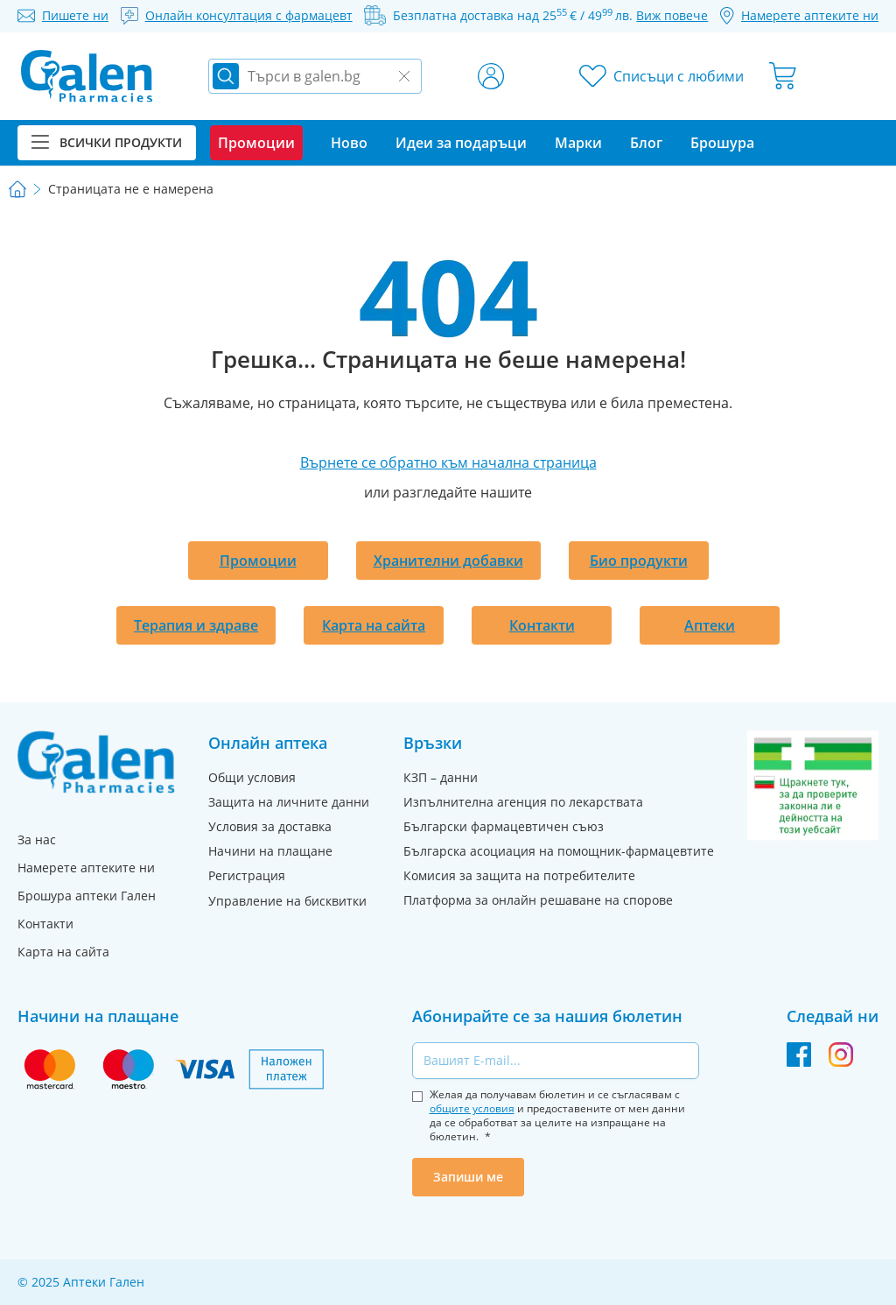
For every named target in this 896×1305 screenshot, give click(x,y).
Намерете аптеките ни (86, 867)
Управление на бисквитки (287, 900)
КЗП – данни (440, 777)
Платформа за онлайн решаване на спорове (538, 900)
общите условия (472, 1108)
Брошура (722, 142)
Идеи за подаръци (461, 142)
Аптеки (709, 625)
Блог (646, 142)
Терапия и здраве (196, 625)
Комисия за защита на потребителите (519, 875)
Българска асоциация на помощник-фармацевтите (558, 851)
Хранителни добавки (448, 560)
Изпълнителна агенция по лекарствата (523, 802)
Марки (578, 142)
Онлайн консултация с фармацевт (249, 15)
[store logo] (86, 76)
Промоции (258, 560)
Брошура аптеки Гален (87, 895)
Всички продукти (107, 142)
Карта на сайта (373, 625)
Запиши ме (468, 1176)
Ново (349, 142)
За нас (37, 839)
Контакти (542, 625)
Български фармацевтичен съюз (503, 826)
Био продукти (639, 560)
